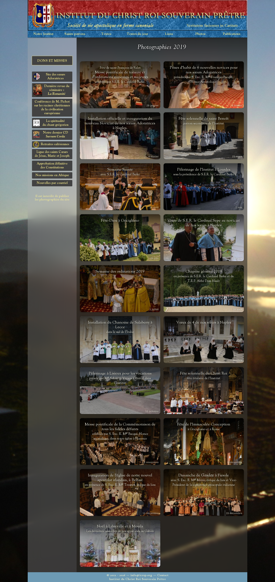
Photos (200, 34)
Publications (231, 34)
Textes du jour (137, 34)
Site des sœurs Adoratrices (49, 76)
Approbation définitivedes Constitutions (52, 165)
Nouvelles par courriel (52, 183)
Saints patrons (74, 34)
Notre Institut (43, 34)
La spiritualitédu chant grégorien (50, 123)
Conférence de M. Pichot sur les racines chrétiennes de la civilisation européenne (52, 107)
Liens (169, 34)
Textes (106, 34)
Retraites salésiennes (51, 144)
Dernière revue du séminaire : (51, 90)
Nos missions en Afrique (52, 175)
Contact (162, 575)
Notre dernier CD (50, 134)
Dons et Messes (52, 61)
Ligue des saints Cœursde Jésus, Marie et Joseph (52, 154)
